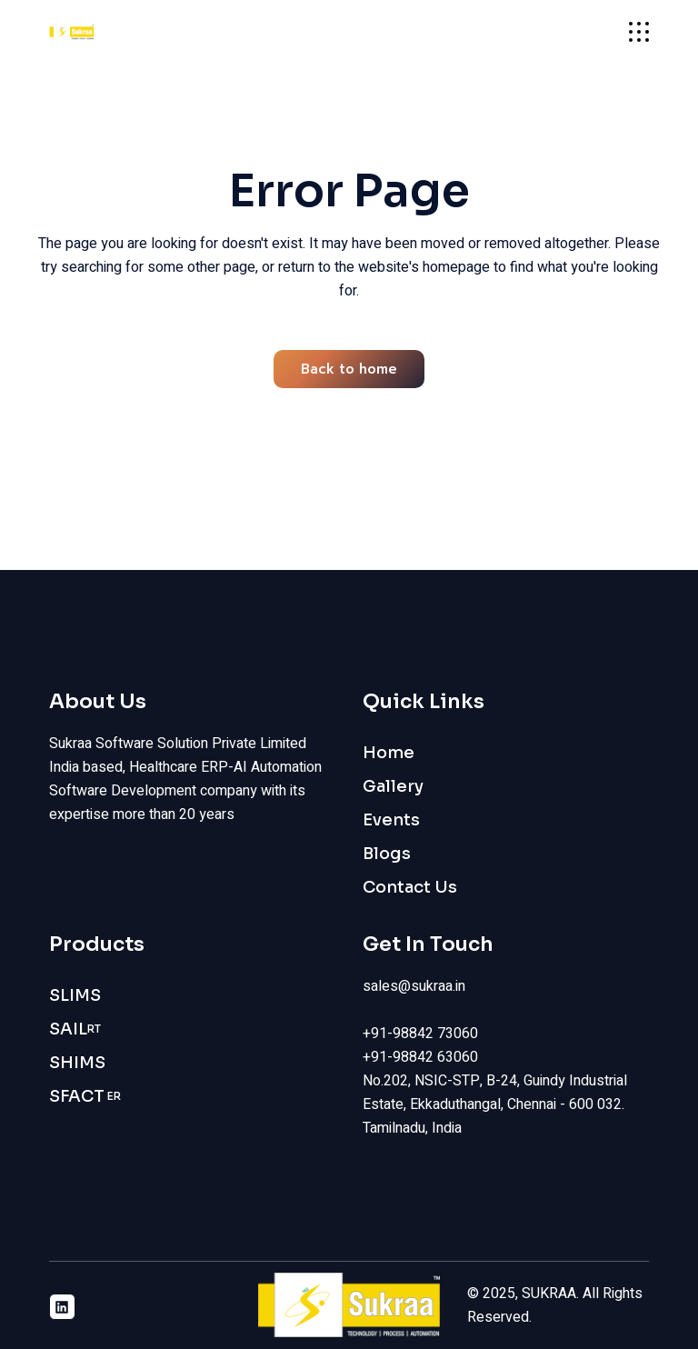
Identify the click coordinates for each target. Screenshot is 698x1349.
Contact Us (410, 887)
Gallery (393, 786)
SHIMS (77, 1063)
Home (388, 753)
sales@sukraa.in (414, 986)
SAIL (75, 1029)
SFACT (85, 1097)
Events (391, 820)
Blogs (387, 854)
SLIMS (75, 995)
